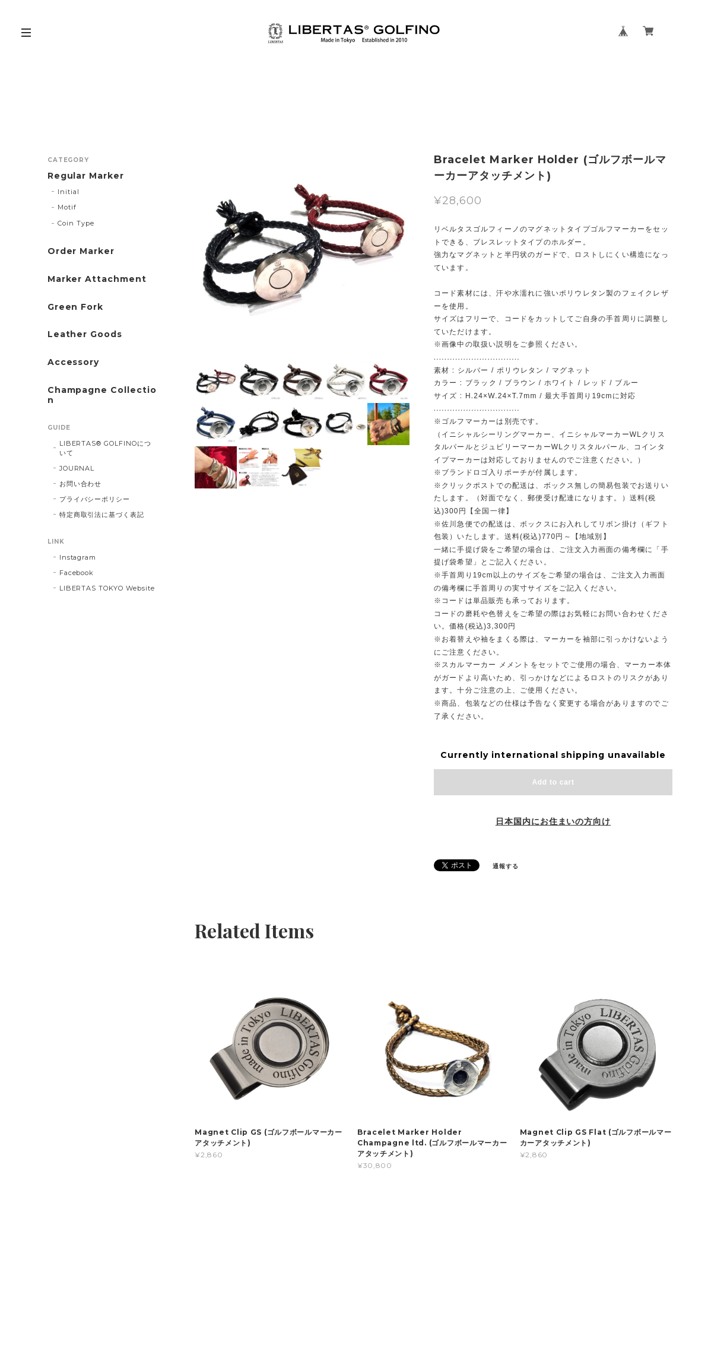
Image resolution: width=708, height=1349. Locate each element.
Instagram (78, 557)
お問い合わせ (80, 484)
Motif (67, 207)
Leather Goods (84, 334)
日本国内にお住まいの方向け (553, 821)
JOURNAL (77, 468)
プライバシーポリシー (95, 499)
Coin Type (76, 223)
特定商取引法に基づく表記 (102, 514)
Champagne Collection (102, 395)
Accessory (73, 362)
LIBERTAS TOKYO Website (107, 588)
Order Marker (81, 251)
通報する (506, 866)
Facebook (76, 573)
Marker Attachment (97, 279)
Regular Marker (85, 176)
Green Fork (75, 307)
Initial (69, 192)
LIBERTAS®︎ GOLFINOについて (105, 448)
